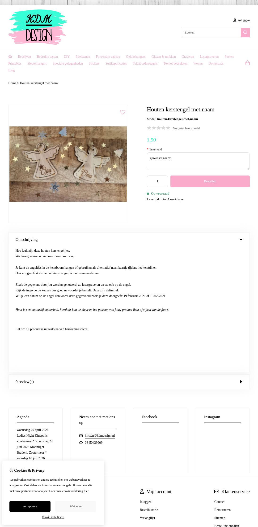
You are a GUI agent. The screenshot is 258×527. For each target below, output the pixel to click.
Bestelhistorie (149, 384)
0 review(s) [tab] (129, 256)
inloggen (241, 20)
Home (12, 83)
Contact (219, 376)
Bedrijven (24, 56)
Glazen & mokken (164, 56)
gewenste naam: (198, 161)
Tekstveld (154, 149)
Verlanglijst (147, 393)
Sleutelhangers (37, 63)
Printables (14, 63)
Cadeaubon (85, 376)
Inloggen (146, 376)
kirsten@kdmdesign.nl (100, 310)
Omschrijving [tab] (129, 239)
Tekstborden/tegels (145, 63)
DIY (67, 56)
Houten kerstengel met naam (39, 83)
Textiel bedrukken (175, 63)
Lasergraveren (209, 56)
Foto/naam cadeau (108, 56)
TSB (247, 422)
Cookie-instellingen (53, 517)
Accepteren (30, 506)
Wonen (198, 63)
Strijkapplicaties (116, 63)
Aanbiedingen (87, 384)
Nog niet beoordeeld (186, 128)
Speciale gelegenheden (68, 63)
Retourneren (222, 384)
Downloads (216, 63)
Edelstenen (83, 56)
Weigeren (75, 506)
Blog (11, 70)
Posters (229, 56)
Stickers (94, 63)
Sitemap (219, 393)
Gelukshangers (136, 56)
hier (86, 491)
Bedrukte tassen (47, 56)
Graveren (188, 56)
